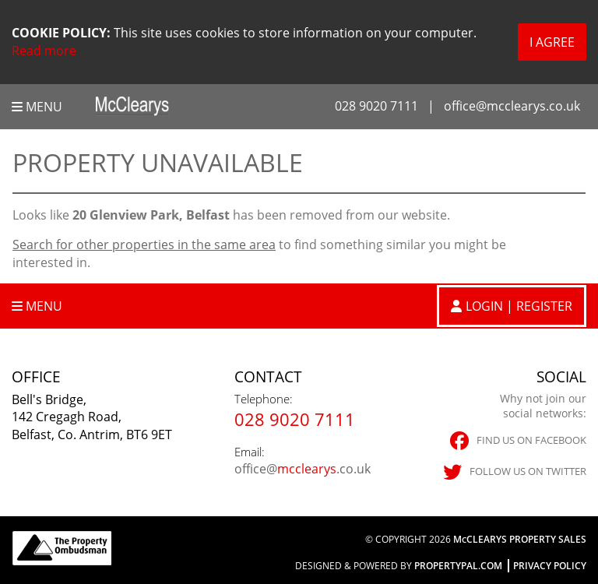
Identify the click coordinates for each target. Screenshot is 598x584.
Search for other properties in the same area (144, 244)
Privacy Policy (549, 565)
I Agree (552, 42)
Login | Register (519, 306)
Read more (44, 50)
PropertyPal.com (458, 565)
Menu (37, 106)
